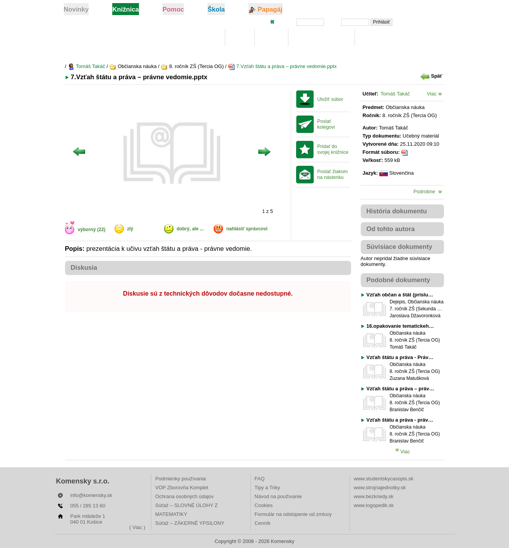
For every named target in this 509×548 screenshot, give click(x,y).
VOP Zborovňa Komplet (181, 487)
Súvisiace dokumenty (399, 246)
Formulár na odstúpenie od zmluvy (293, 514)
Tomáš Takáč (86, 66)
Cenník (263, 523)
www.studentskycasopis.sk (383, 479)
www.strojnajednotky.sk (380, 487)
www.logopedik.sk (374, 505)
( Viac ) (137, 527)
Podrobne (427, 191)
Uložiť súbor (330, 99)
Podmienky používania (180, 479)
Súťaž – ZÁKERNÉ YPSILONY (190, 523)
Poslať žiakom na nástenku (332, 174)
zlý (130, 228)
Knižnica (205, 37)
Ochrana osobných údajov (184, 496)
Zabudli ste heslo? (422, 22)
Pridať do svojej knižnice (333, 149)
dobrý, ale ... (190, 228)
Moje (240, 37)
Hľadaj (271, 37)
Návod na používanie (278, 496)
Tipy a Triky (267, 487)
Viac (434, 94)
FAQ (260, 479)
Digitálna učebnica (321, 37)
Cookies (264, 505)
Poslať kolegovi (326, 124)
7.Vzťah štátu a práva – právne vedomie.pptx (282, 66)
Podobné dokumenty (398, 280)
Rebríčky (375, 37)
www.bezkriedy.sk (373, 496)
